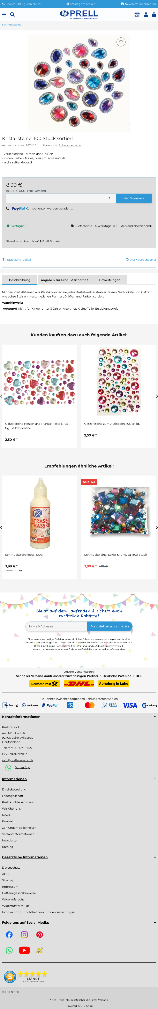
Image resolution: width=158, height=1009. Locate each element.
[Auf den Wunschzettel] (121, 41)
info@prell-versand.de (17, 760)
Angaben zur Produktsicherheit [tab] (65, 280)
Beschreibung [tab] (19, 280)
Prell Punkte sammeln (18, 802)
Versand (40, 191)
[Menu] (4, 14)
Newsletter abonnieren (110, 626)
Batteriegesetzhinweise (19, 893)
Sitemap (8, 880)
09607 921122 (23, 748)
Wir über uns (11, 808)
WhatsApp (22, 767)
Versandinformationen (18, 834)
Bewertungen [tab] (109, 280)
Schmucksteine (70, 145)
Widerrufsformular (15, 906)
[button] (146, 14)
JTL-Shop (87, 1005)
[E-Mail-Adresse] (56, 626)
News (6, 815)
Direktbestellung (14, 789)
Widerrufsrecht (13, 899)
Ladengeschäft (12, 796)
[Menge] (61, 198)
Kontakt (8, 821)
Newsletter (10, 840)
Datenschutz (11, 867)
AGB (5, 874)
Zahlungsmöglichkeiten (19, 828)
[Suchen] (12, 14)
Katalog (7, 847)
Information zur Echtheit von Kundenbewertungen (38, 912)
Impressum (10, 887)
